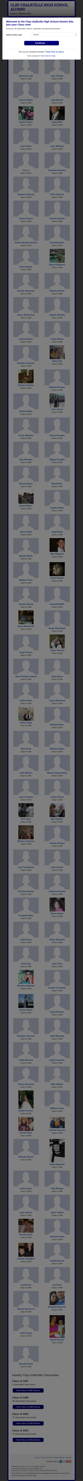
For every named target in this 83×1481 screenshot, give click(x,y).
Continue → (41, 43)
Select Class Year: (14, 35)
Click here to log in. (55, 52)
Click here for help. (48, 56)
